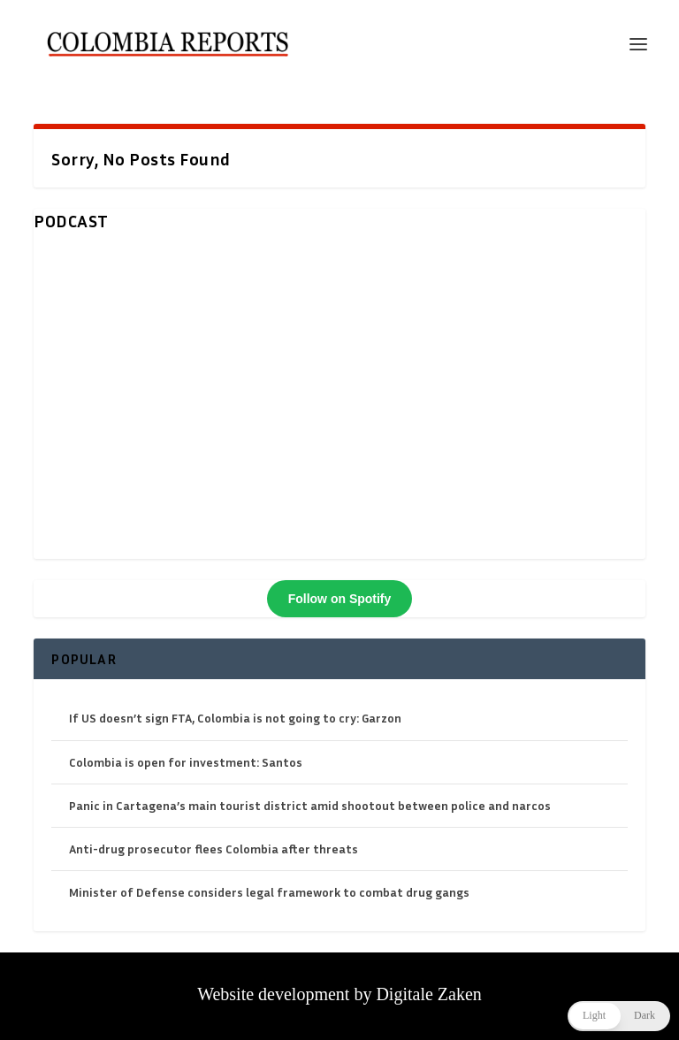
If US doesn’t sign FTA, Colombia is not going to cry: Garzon (235, 717)
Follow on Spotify (340, 599)
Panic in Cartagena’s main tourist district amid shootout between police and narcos (310, 805)
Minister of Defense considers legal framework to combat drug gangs (269, 891)
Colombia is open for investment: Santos (185, 761)
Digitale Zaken (428, 994)
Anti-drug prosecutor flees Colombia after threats (213, 848)
